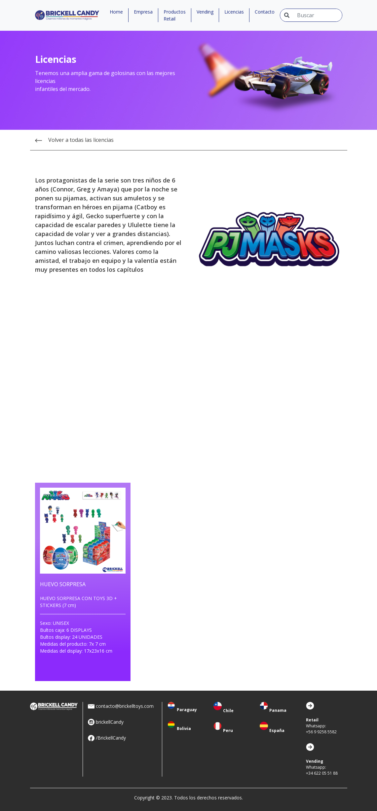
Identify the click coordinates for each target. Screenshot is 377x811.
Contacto (265, 12)
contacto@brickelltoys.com (125, 706)
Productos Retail (175, 15)
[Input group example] (317, 15)
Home (116, 12)
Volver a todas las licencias (74, 139)
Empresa (143, 12)
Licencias (234, 12)
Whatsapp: (321, 726)
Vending (205, 12)
